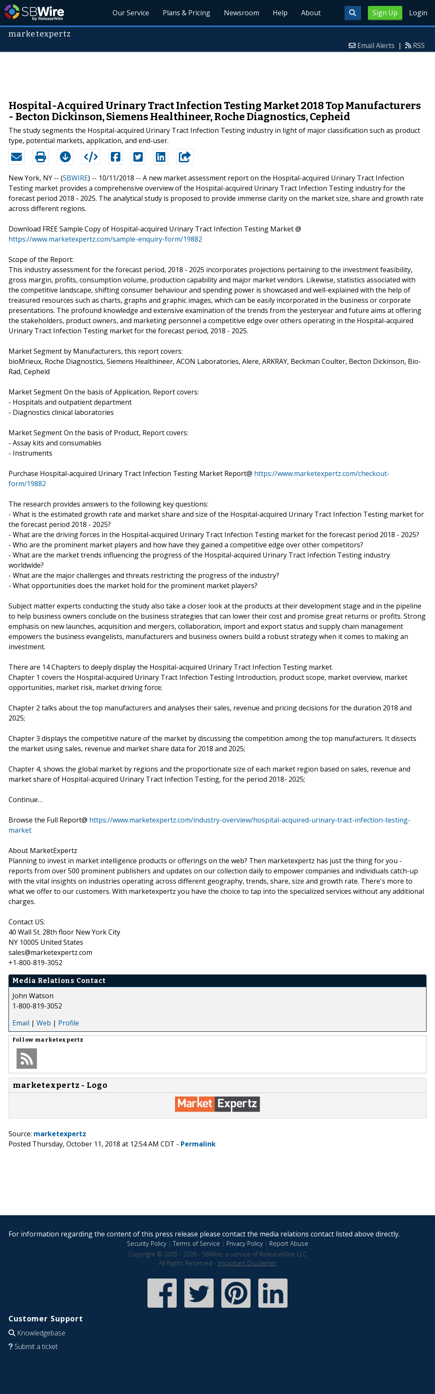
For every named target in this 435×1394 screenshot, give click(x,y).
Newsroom (241, 12)
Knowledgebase (41, 1333)
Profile (68, 1023)
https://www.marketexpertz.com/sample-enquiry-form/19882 (105, 239)
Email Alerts (376, 45)
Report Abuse (288, 1243)
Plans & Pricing (186, 12)
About (311, 12)
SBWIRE (75, 178)
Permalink (198, 1144)
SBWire (34, 12)
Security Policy (147, 1243)
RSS (419, 45)
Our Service (131, 12)
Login (418, 12)
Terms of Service (196, 1243)
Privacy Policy (244, 1243)
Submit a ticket (36, 1346)
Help (280, 12)
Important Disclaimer (247, 1263)
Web (44, 1023)
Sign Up (385, 12)
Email (20, 1023)
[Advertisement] (217, 72)
